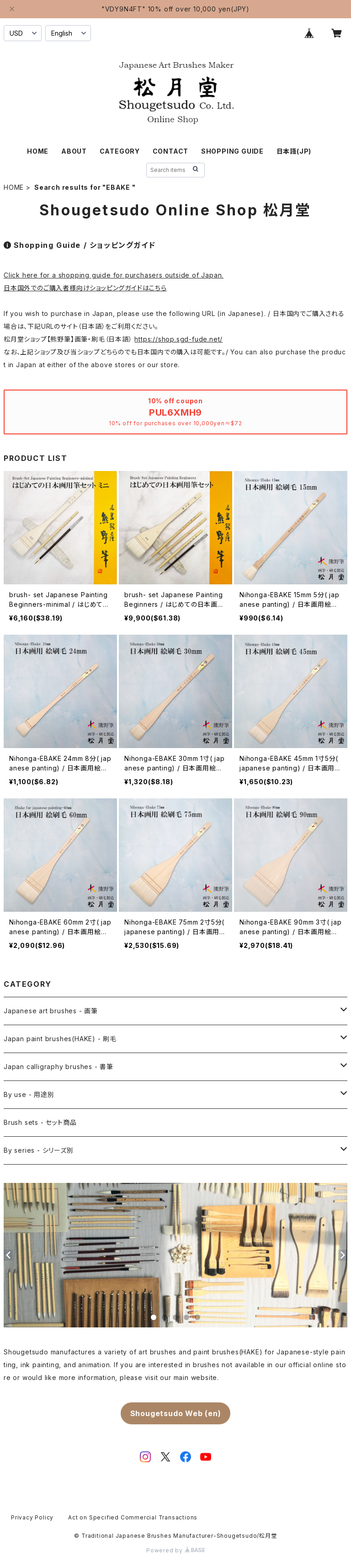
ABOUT (74, 151)
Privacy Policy (32, 1517)
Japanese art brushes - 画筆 (51, 1011)
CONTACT (171, 151)
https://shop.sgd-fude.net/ (178, 339)
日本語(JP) (294, 151)
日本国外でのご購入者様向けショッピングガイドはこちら (85, 288)
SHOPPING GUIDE (232, 151)
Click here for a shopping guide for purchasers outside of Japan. (113, 275)
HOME (37, 151)
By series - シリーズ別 (39, 1150)
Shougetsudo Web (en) (175, 1413)
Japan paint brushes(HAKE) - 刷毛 (60, 1039)
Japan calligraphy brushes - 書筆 (58, 1066)
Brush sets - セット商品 (40, 1122)
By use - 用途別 (29, 1094)
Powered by (175, 1550)
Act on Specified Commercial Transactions (132, 1517)
